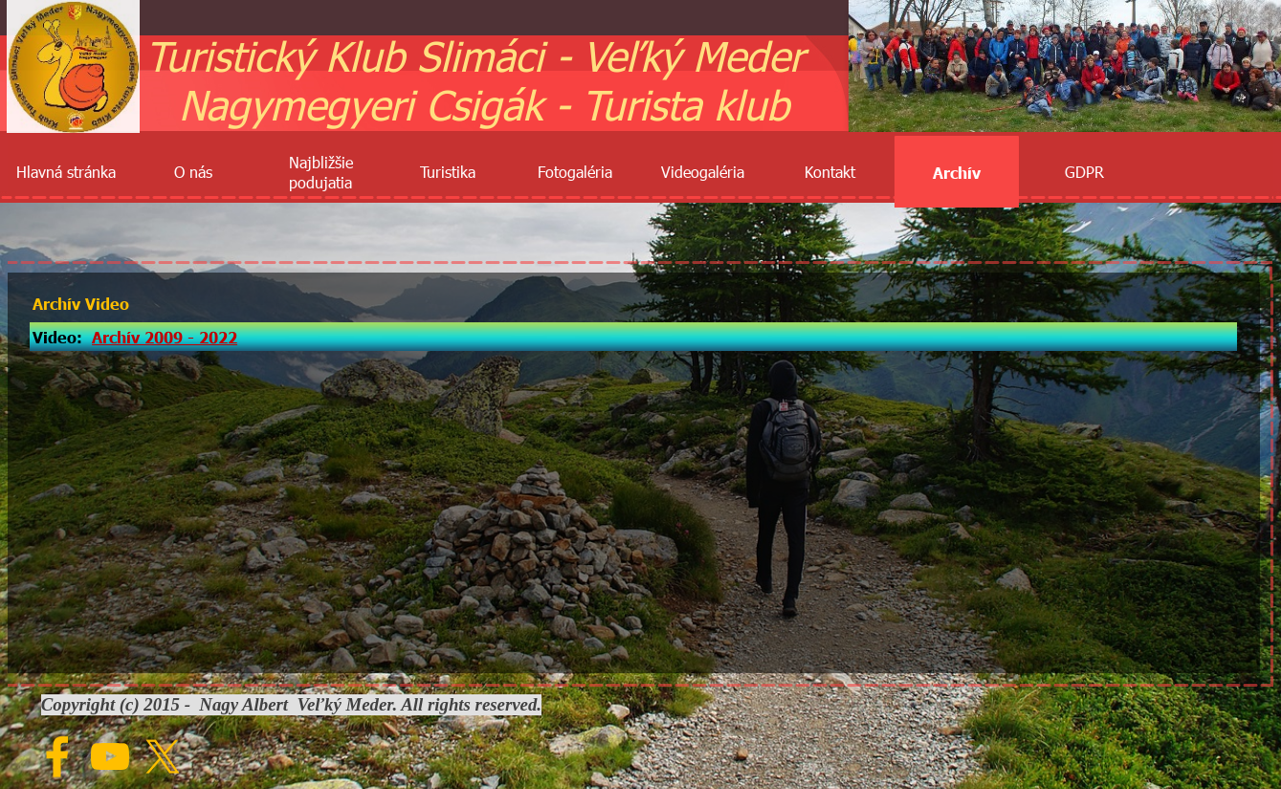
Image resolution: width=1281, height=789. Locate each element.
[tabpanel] (633, 336)
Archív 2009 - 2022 (164, 336)
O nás (193, 172)
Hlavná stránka (66, 172)
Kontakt (830, 172)
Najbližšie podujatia (321, 172)
